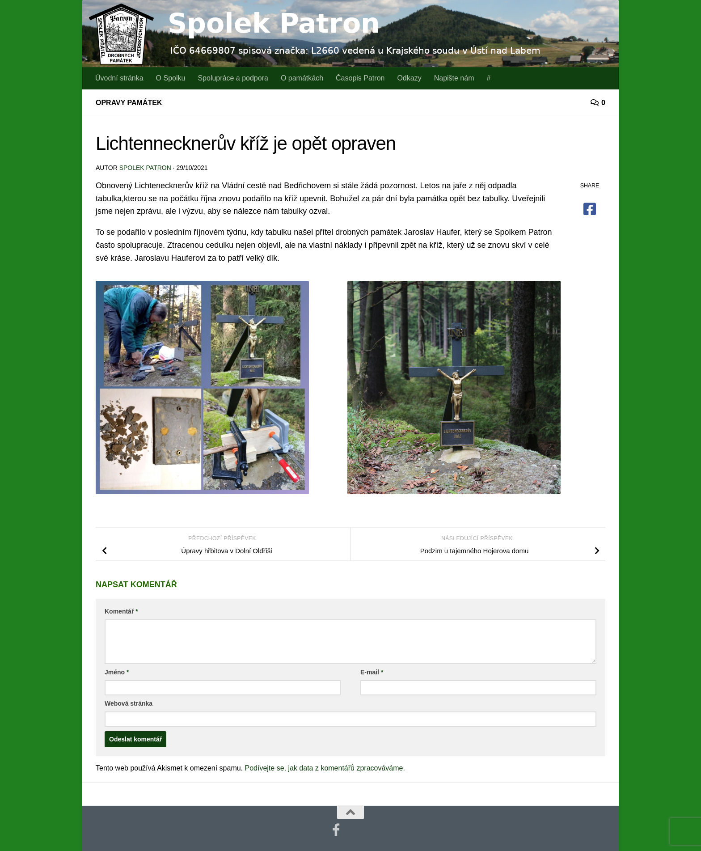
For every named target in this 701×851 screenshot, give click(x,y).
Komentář (121, 611)
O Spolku (171, 78)
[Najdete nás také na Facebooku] (336, 830)
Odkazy (409, 78)
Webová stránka (128, 703)
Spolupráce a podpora (233, 78)
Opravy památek (129, 102)
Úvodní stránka (119, 78)
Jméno (117, 672)
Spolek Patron (145, 167)
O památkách (302, 78)
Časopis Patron (360, 78)
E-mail (371, 672)
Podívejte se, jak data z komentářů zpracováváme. (325, 768)
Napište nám (454, 78)
